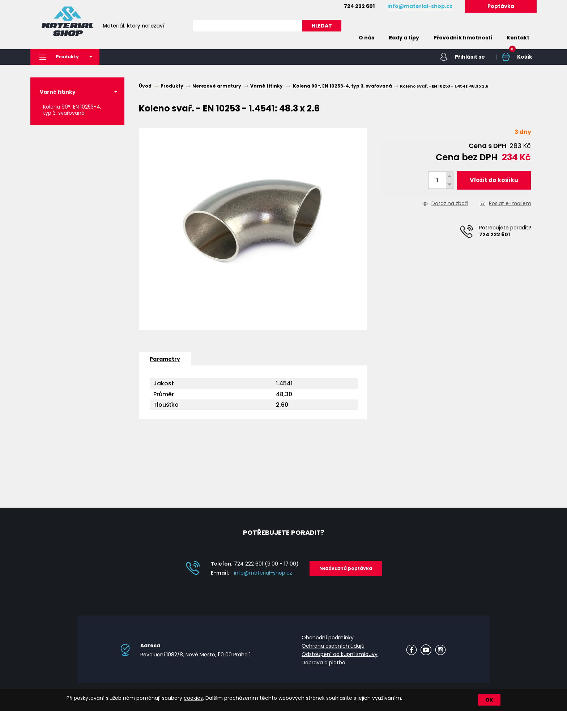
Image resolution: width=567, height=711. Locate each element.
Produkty (61, 57)
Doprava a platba (323, 662)
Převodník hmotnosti (463, 37)
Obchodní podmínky (328, 638)
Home (340, 37)
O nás (366, 37)
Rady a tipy (404, 37)
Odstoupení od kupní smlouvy (340, 654)
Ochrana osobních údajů (333, 646)
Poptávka (500, 6)
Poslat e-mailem (510, 204)
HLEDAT (322, 25)
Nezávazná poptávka (345, 569)
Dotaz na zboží (449, 204)
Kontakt (518, 37)
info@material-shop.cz (263, 573)
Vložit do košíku (493, 180)
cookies (193, 698)
